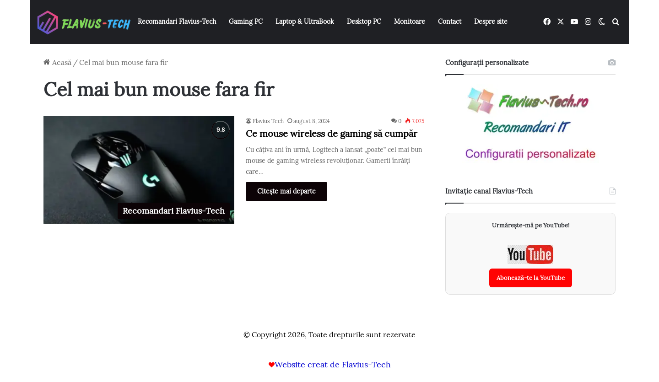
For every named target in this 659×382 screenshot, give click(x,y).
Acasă (57, 62)
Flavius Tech (268, 121)
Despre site (491, 21)
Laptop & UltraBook (304, 21)
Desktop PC (364, 21)
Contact (449, 21)
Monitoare (409, 21)
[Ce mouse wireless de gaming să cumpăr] (138, 170)
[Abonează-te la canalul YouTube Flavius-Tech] (530, 266)
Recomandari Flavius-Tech (177, 21)
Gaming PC (246, 21)
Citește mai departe (286, 191)
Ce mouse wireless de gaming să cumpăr (331, 133)
